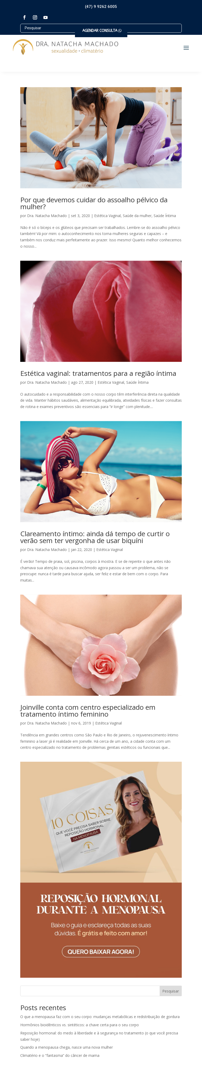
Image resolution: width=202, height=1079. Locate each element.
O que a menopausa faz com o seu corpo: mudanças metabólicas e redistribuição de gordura (100, 1016)
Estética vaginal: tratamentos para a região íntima (98, 373)
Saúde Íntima (165, 215)
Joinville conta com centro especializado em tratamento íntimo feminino (87, 710)
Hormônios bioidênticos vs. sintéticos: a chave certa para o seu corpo (79, 1024)
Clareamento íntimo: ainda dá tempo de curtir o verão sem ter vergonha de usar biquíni (95, 537)
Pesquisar (170, 991)
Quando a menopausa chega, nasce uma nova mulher (66, 1047)
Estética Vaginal (107, 215)
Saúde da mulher (137, 215)
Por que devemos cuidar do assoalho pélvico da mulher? (94, 203)
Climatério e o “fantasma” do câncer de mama (59, 1055)
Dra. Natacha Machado (47, 215)
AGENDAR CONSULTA (99, 30)
